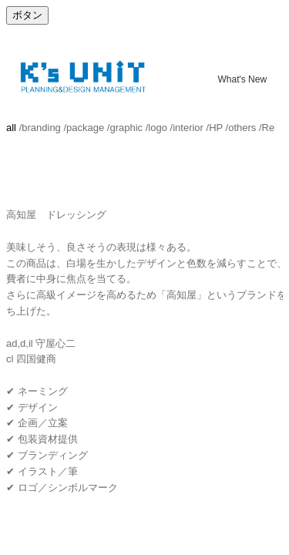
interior (188, 127)
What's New (242, 78)
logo (157, 127)
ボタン (27, 15)
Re (268, 127)
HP (216, 127)
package (85, 127)
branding (41, 127)
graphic (126, 127)
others (242, 127)
